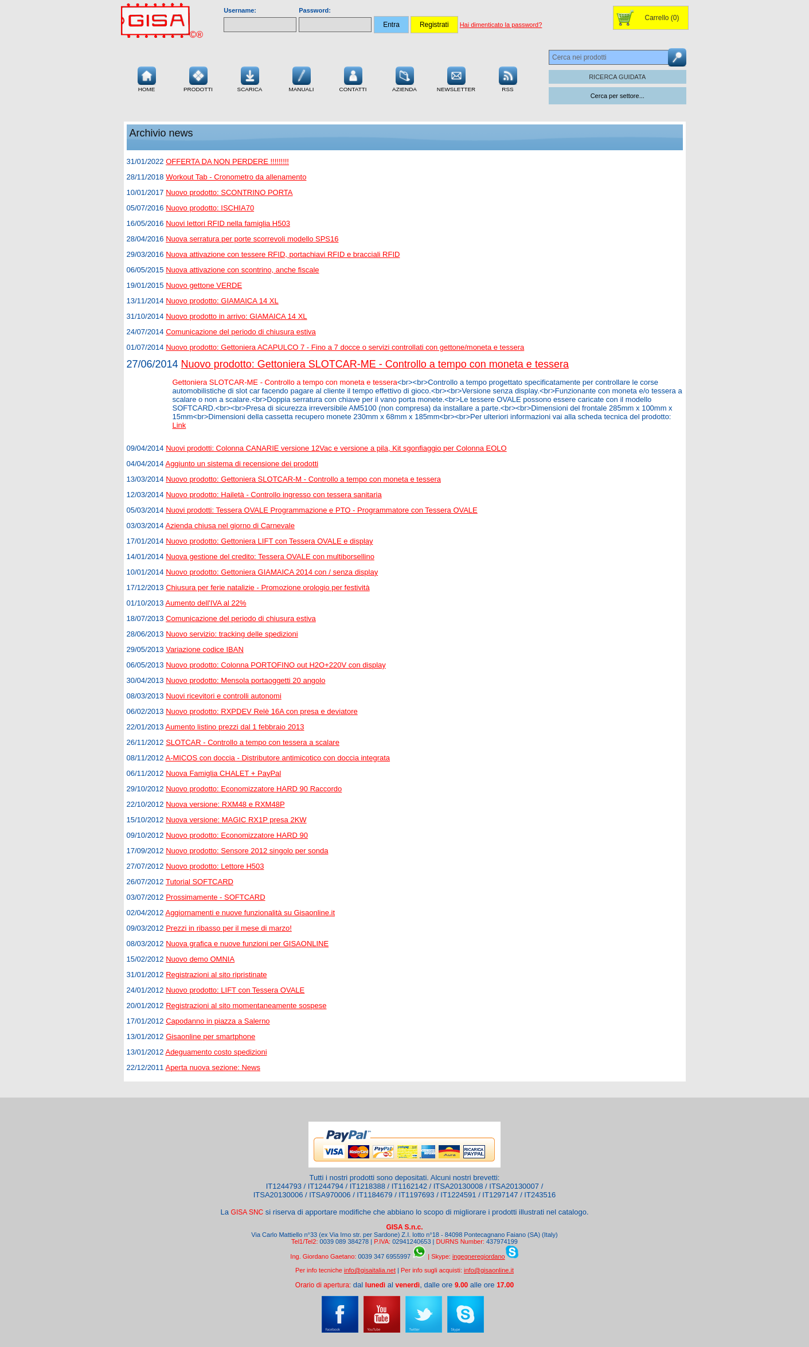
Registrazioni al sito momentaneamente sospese (246, 1005)
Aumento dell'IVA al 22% (205, 603)
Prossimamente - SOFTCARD (215, 897)
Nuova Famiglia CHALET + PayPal (223, 773)
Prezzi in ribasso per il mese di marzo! (229, 928)
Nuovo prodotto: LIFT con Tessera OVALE (235, 990)
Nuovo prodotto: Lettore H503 (215, 866)
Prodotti (198, 78)
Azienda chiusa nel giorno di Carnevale (229, 525)
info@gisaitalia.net (370, 1270)
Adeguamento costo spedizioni (216, 1052)
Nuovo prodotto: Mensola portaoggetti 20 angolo (245, 680)
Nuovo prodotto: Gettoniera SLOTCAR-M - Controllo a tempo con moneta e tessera (303, 479)
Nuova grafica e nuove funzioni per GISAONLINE (247, 943)
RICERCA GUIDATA (617, 76)
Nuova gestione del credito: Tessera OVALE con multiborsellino (270, 556)
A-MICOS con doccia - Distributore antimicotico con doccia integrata (277, 757)
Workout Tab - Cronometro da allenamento (236, 177)
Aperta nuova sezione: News (212, 1067)
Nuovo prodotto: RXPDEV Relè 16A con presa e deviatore (262, 711)
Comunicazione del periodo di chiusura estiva (241, 331)
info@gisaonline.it (489, 1270)
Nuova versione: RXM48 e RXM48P (225, 804)
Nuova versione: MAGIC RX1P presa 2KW (236, 819)
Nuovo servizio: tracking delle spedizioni (232, 634)
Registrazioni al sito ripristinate (216, 974)
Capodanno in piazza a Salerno (217, 1021)
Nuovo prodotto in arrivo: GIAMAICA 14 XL (236, 316)
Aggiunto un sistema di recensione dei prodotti (241, 463)
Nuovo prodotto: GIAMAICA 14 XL (222, 300)
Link (179, 425)
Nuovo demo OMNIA (200, 959)
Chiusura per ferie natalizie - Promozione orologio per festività (268, 587)
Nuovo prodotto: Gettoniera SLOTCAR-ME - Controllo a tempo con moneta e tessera (375, 364)
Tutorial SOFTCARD (199, 881)
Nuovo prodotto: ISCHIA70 (210, 208)
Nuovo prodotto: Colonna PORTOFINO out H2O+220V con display (276, 665)
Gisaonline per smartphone (210, 1036)
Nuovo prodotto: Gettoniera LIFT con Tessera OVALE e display (269, 541)
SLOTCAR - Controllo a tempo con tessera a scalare (252, 742)
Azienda (404, 78)
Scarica (250, 78)
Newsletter (456, 78)
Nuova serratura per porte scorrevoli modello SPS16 (252, 239)
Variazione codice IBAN (205, 649)
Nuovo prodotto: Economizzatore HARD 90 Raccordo (254, 788)
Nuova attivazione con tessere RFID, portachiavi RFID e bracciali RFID (283, 254)
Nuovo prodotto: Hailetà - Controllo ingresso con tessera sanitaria (273, 494)
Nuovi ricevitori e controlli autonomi (224, 696)
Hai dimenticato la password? (501, 24)
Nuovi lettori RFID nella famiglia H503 (228, 223)
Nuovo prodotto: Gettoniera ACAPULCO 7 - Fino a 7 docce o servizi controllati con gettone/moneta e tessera (345, 347)
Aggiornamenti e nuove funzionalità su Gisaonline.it (250, 912)
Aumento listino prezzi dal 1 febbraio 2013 (234, 727)
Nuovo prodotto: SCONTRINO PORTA (229, 192)
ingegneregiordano (478, 1256)
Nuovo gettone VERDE (204, 285)
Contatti (353, 78)
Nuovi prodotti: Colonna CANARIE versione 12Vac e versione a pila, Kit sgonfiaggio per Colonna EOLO (336, 448)
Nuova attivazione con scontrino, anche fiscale (242, 270)
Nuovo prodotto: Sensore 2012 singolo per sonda (247, 850)
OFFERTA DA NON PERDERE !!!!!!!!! (227, 161)
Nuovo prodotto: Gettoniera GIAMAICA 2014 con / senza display (272, 572)
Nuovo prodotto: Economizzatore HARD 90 (237, 835)
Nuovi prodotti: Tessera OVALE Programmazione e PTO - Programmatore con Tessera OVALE (322, 510)
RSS (508, 78)
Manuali (301, 78)
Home (147, 78)
